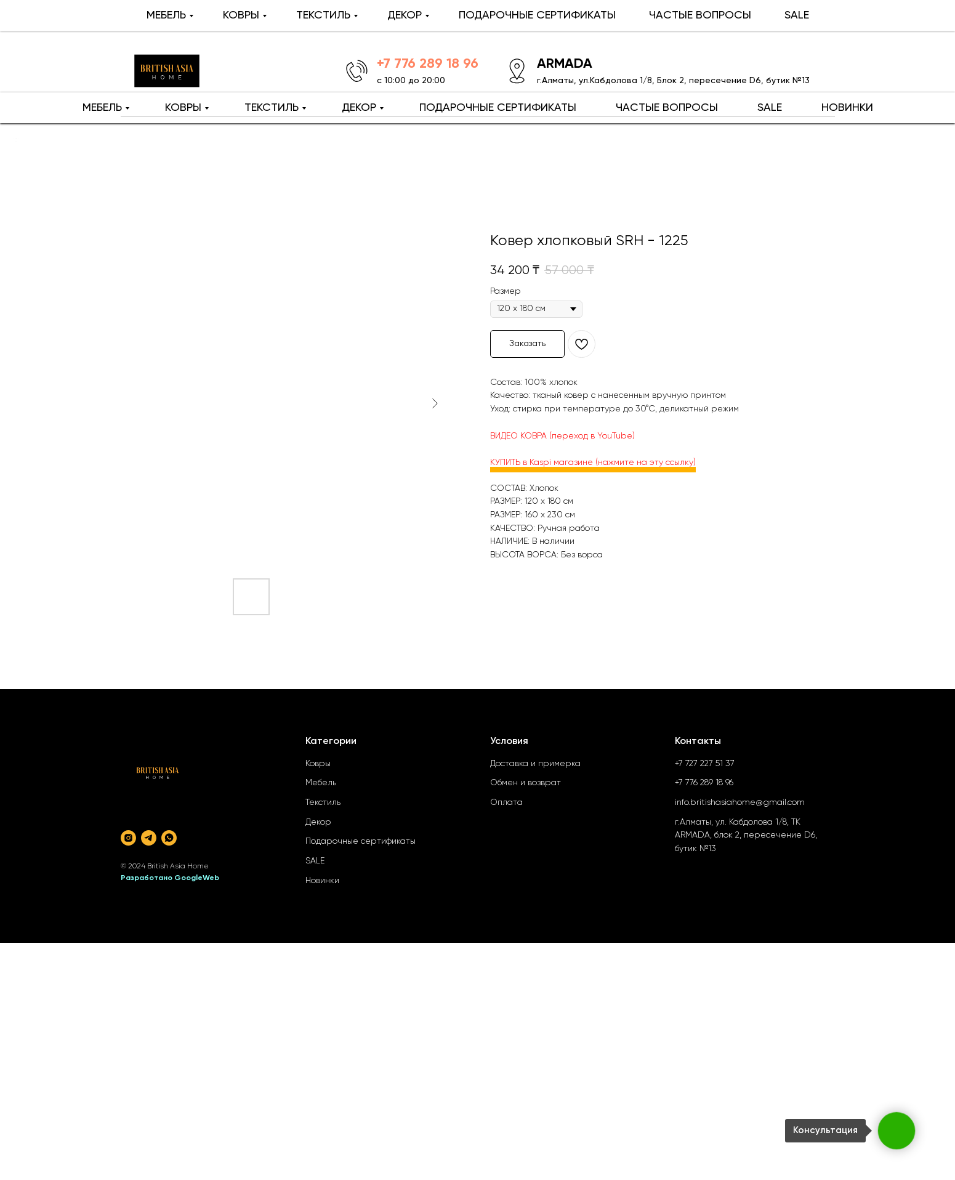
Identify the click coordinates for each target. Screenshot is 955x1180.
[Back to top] (16, 139)
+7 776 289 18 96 (704, 782)
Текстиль (322, 802)
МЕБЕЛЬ (102, 107)
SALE (769, 107)
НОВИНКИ (847, 107)
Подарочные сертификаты (360, 841)
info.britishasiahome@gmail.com (740, 802)
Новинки (322, 880)
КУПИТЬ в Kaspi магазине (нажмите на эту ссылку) (593, 462)
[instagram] (128, 838)
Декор (318, 822)
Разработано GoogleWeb (170, 878)
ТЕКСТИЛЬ (271, 107)
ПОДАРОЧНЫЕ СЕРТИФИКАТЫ (497, 107)
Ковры (318, 763)
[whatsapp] (169, 838)
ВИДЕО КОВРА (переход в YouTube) (562, 436)
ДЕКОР (359, 107)
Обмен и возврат (525, 782)
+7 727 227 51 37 (705, 763)
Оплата (506, 802)
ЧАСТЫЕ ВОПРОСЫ (667, 107)
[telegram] (148, 838)
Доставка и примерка (535, 763)
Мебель (320, 782)
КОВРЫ (183, 107)
